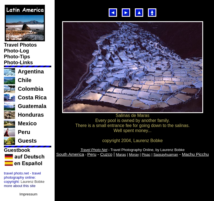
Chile (24, 80)
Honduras (31, 115)
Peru (24, 132)
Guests (27, 141)
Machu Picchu (195, 154)
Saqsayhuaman (165, 154)
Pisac (146, 154)
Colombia (30, 89)
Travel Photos (21, 45)
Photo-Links (19, 62)
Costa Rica (32, 97)
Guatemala (32, 106)
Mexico (27, 123)
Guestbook (17, 150)
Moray (134, 154)
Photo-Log (17, 51)
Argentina (31, 71)
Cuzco (106, 154)
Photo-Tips (17, 56)
